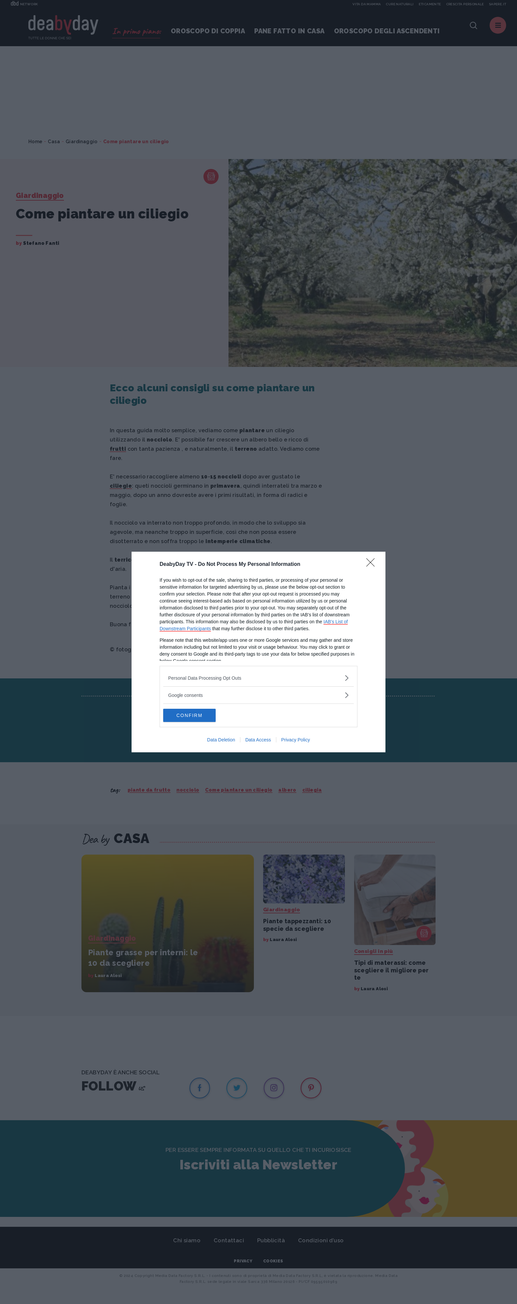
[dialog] (258, 652)
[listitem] (258, 677)
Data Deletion (221, 739)
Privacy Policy (295, 739)
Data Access (258, 739)
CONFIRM (194, 715)
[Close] (372, 564)
